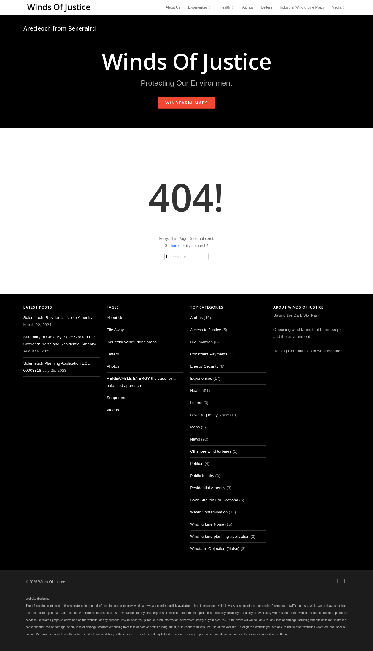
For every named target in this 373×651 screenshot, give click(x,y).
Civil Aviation (201, 342)
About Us (173, 7)
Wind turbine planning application (219, 536)
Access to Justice (205, 330)
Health (227, 7)
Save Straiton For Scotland (214, 500)
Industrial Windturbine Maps (302, 7)
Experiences (200, 7)
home (175, 245)
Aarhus (247, 7)
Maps (195, 427)
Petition (196, 463)
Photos (113, 366)
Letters (266, 7)
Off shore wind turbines (210, 451)
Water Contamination (209, 512)
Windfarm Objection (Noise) (214, 548)
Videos (113, 410)
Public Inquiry (202, 475)
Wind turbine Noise (207, 524)
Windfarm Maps (186, 103)
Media (339, 7)
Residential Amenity (207, 488)
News (195, 439)
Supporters (116, 397)
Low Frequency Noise (209, 415)
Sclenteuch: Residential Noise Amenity (58, 317)
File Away (115, 330)
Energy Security (204, 366)
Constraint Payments (208, 354)
